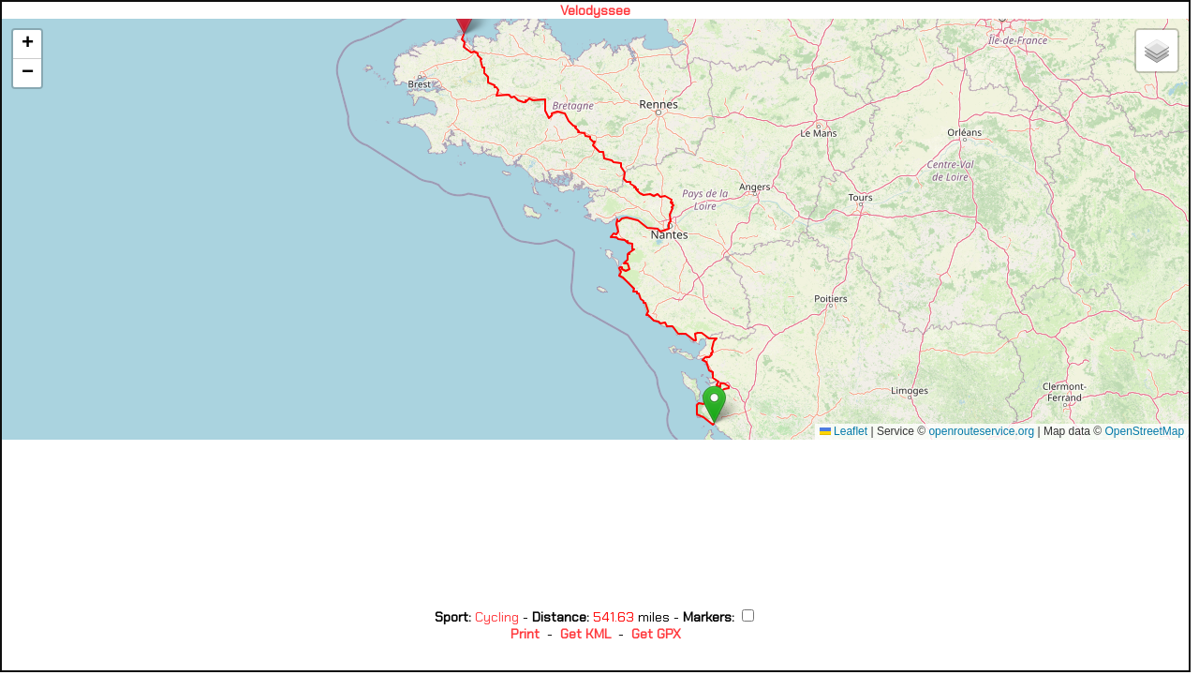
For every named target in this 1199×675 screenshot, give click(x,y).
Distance (559, 616)
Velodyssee (595, 10)
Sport (451, 616)
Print (525, 633)
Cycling (499, 616)
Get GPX (656, 633)
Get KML (585, 633)
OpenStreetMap (1144, 431)
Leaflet (843, 431)
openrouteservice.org (981, 431)
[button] (714, 404)
